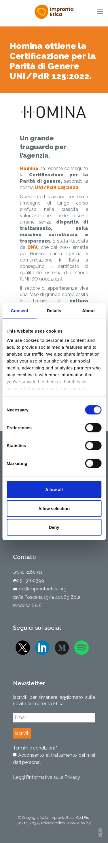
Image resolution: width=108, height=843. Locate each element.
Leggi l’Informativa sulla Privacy (46, 777)
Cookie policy (79, 823)
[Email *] (54, 717)
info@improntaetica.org (42, 589)
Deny (54, 527)
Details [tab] (54, 310)
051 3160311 (29, 572)
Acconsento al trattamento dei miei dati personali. (54, 758)
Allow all (54, 489)
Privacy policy (53, 823)
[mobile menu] (100, 11)
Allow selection (54, 508)
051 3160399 (30, 580)
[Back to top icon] (100, 832)
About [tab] (88, 310)
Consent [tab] (19, 310)
